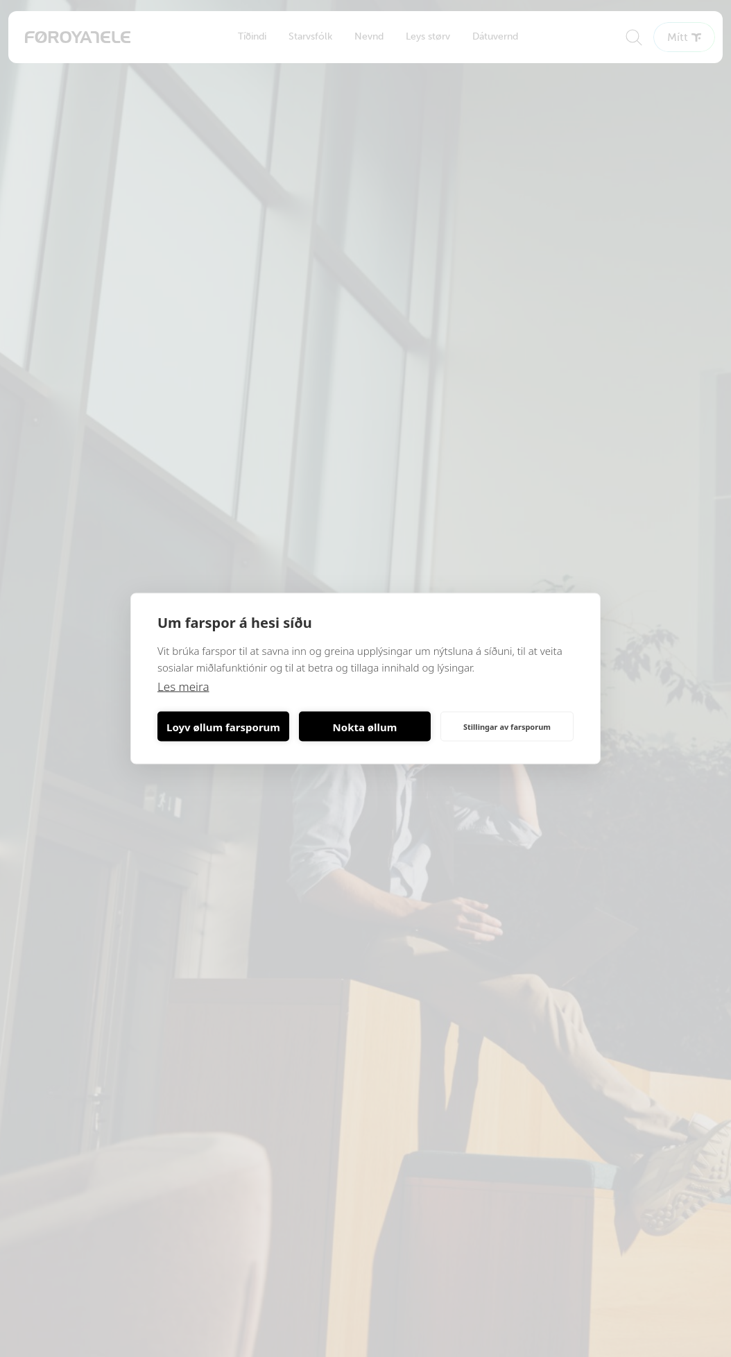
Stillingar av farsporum (507, 726)
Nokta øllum (365, 726)
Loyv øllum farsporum (223, 726)
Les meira (183, 686)
